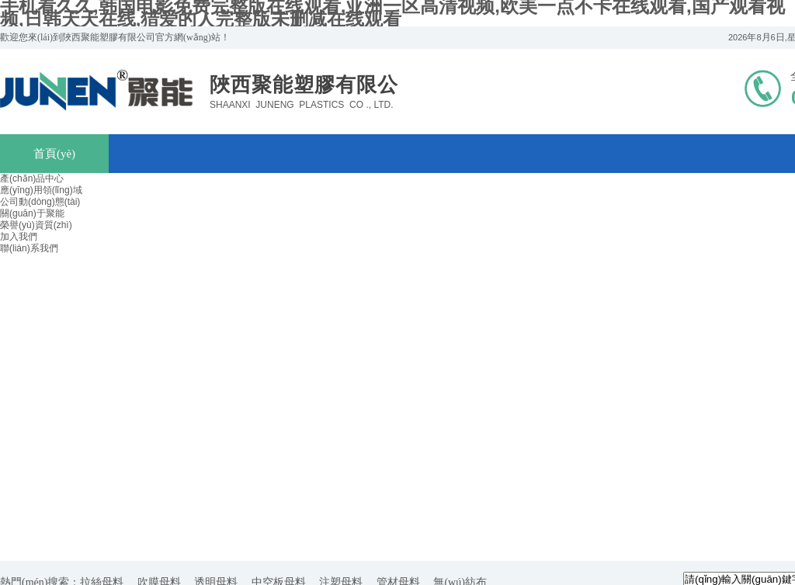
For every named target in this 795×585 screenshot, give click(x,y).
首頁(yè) (54, 153)
